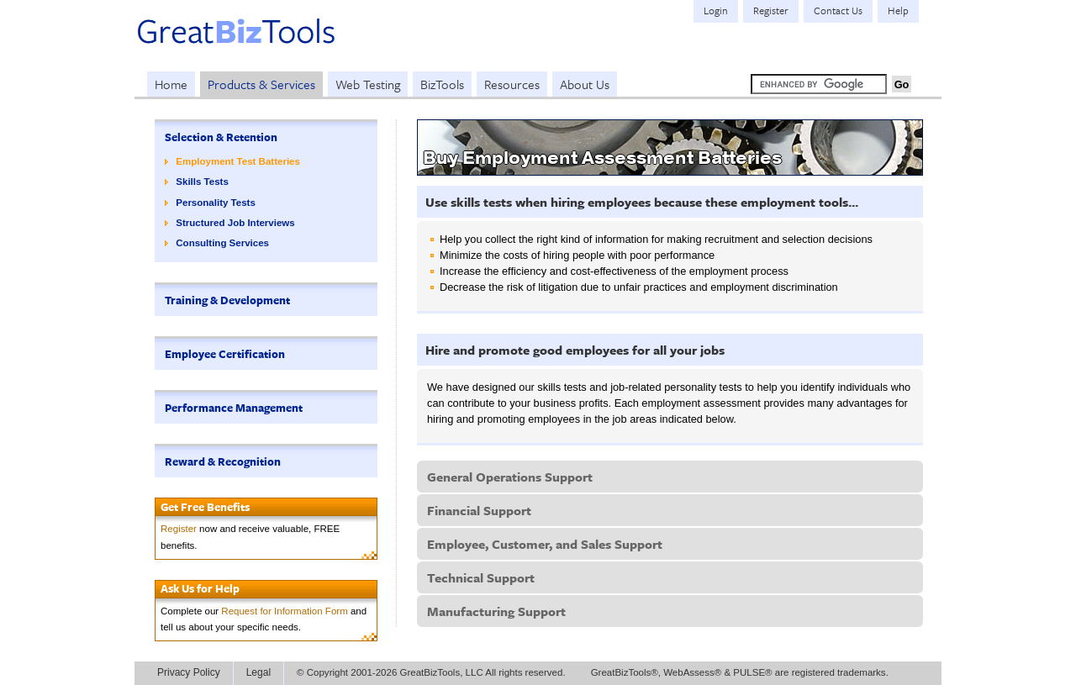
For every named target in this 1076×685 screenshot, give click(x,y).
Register (179, 529)
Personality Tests (216, 203)
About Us (584, 84)
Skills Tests (202, 182)
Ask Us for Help (200, 588)
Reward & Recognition (223, 461)
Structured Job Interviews (235, 223)
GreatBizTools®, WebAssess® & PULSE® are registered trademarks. (740, 672)
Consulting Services (222, 243)
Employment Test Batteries (238, 161)
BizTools (442, 84)
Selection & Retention (221, 137)
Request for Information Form (284, 611)
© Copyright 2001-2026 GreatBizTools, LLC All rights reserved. (431, 672)
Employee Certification (225, 353)
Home (171, 84)
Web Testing (367, 84)
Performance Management (234, 407)
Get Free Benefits (205, 506)
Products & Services (261, 84)
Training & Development (227, 300)
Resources (512, 84)
